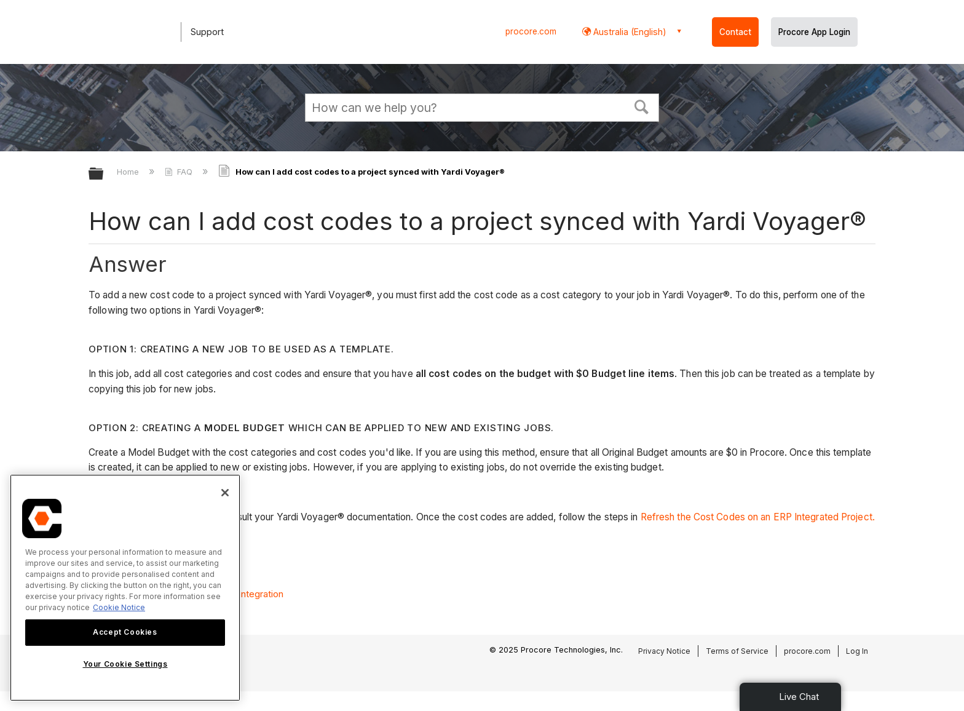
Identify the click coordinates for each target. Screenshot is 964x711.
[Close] (225, 492)
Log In (857, 651)
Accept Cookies (125, 632)
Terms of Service (737, 651)
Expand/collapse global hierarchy (104, 174)
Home (129, 172)
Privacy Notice (664, 651)
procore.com (530, 31)
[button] (642, 106)
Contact (735, 32)
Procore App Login (814, 32)
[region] (125, 587)
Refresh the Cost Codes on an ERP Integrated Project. (758, 517)
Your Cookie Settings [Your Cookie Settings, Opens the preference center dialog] (125, 664)
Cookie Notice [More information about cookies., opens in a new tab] (119, 607)
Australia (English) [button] (628, 31)
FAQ (180, 172)
